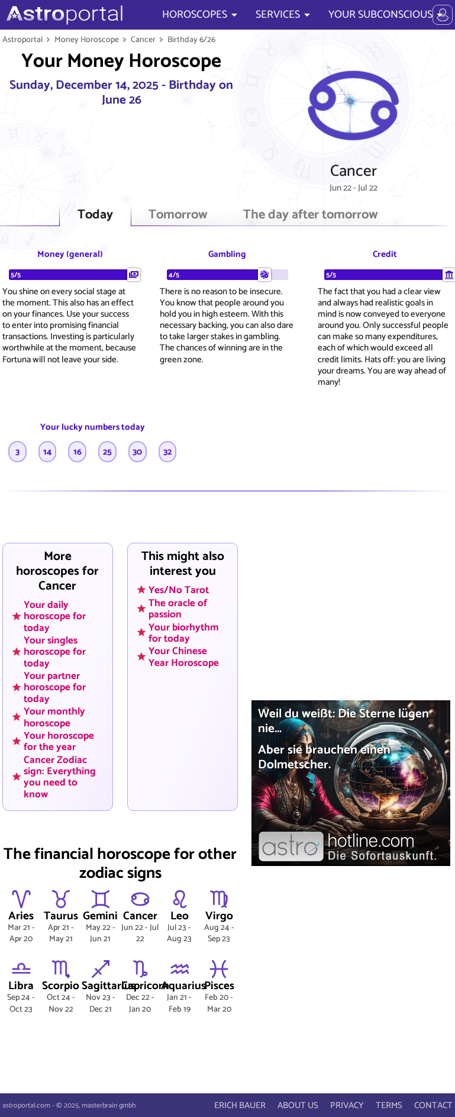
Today (95, 215)
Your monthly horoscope (54, 717)
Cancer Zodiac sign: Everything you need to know (60, 777)
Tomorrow (178, 215)
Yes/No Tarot (179, 590)
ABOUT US (297, 1105)
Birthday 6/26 (191, 39)
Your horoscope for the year (59, 741)
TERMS (389, 1105)
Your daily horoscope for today (55, 616)
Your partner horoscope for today (55, 687)
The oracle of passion (178, 608)
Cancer (143, 39)
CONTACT (433, 1105)
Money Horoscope (86, 39)
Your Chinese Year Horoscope (184, 657)
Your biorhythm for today (184, 632)
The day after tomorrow (310, 215)
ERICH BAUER (240, 1105)
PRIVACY (347, 1105)
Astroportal (22, 39)
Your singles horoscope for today (55, 651)
